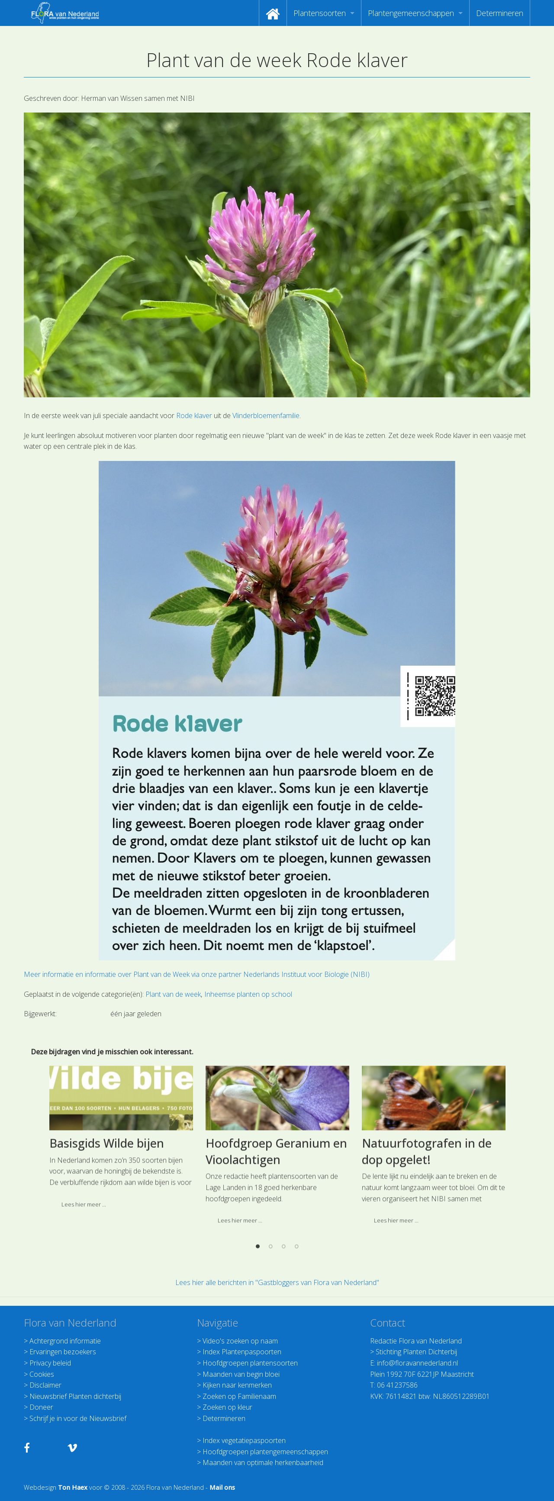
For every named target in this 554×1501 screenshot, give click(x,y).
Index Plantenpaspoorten (242, 1351)
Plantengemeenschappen (411, 13)
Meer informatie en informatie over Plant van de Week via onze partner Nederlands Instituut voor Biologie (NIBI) (197, 974)
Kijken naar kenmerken (237, 1385)
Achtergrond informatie (65, 1341)
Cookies (41, 1374)
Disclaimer (45, 1385)
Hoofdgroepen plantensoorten (250, 1363)
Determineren (499, 13)
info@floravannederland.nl (417, 1363)
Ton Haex (72, 1487)
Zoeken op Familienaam (239, 1396)
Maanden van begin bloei (241, 1374)
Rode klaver (194, 415)
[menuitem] (273, 13)
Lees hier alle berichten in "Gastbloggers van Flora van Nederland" (277, 1282)
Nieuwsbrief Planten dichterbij (75, 1396)
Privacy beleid (50, 1363)
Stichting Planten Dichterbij (416, 1351)
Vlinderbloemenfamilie (265, 415)
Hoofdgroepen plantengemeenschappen (265, 1451)
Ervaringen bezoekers (62, 1351)
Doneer (41, 1407)
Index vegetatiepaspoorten (244, 1440)
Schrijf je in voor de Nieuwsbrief (77, 1418)
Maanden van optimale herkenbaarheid (263, 1462)
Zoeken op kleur (227, 1407)
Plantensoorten (319, 13)
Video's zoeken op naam (240, 1341)
